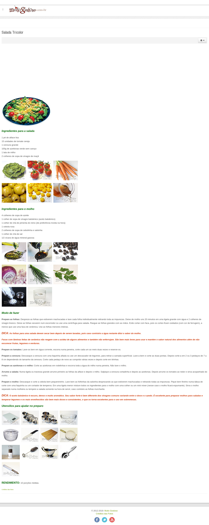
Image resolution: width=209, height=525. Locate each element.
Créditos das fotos (8, 489)
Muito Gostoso (111, 511)
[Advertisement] (104, 70)
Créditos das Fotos (104, 514)
